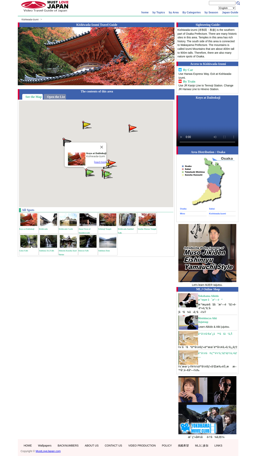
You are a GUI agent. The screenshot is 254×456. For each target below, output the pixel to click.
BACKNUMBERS (68, 445)
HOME (28, 445)
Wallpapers (45, 445)
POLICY (167, 445)
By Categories (191, 12)
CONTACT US (113, 445)
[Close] (101, 147)
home (145, 12)
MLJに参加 (201, 445)
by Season (211, 12)
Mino (182, 213)
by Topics (158, 12)
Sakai (212, 209)
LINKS (218, 445)
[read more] (100, 162)
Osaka (183, 209)
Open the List (56, 96)
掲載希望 (183, 445)
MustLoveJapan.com (48, 451)
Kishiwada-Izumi (30, 19)
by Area (174, 12)
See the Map (34, 96)
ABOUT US (91, 445)
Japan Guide (230, 12)
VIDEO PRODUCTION (142, 445)
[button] (108, 174)
